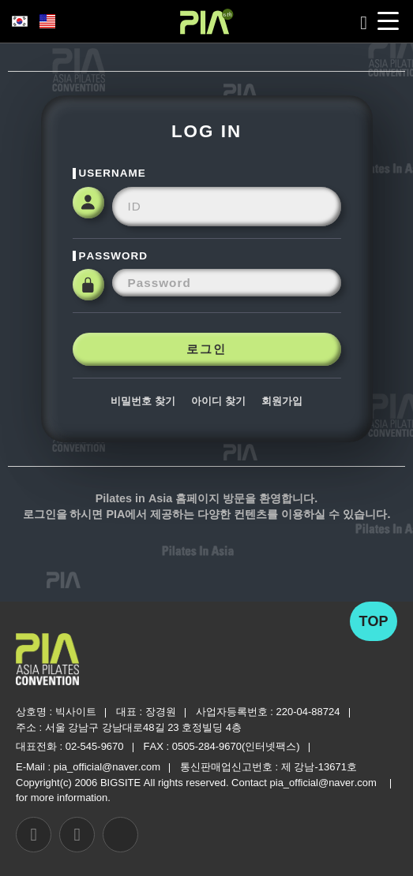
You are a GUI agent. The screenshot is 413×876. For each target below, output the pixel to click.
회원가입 (281, 401)
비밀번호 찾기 (143, 401)
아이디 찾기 (218, 401)
